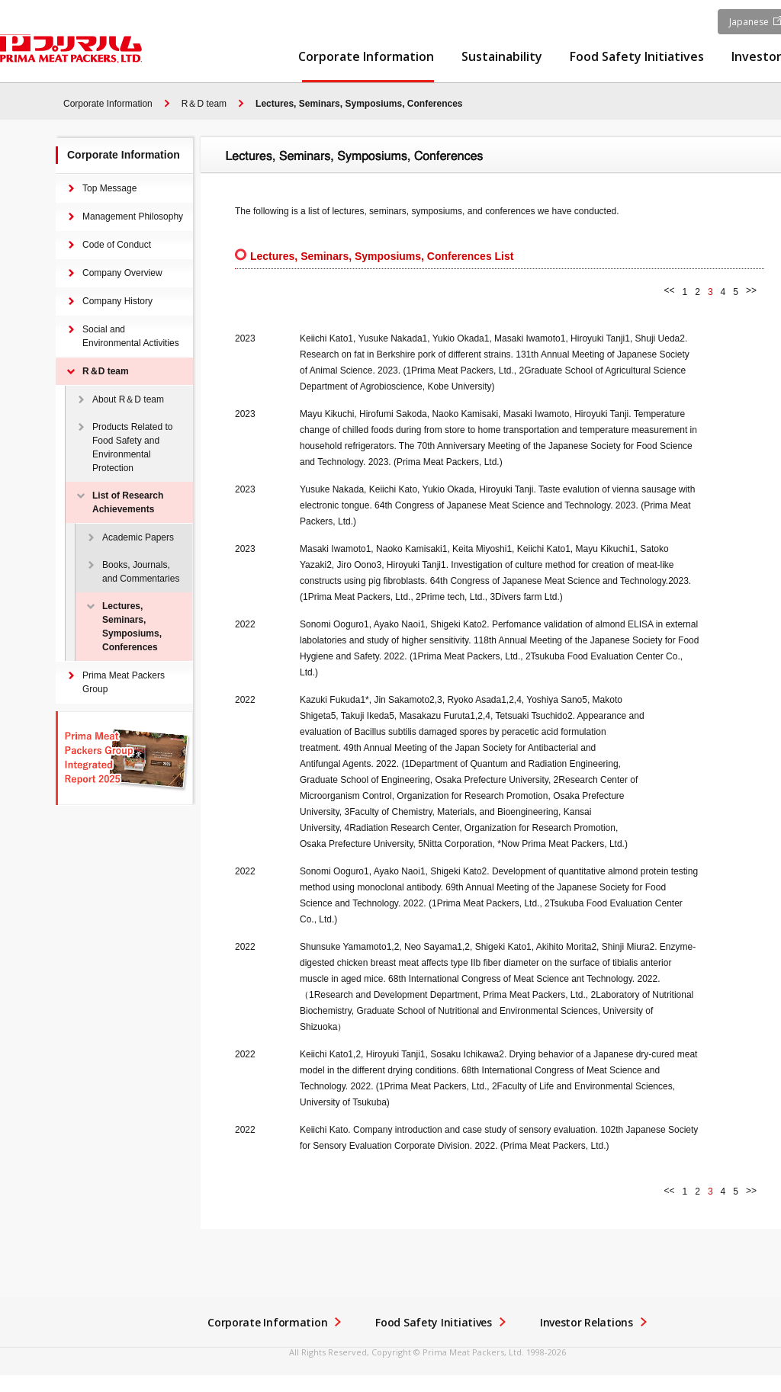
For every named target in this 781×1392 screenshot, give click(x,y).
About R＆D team (128, 399)
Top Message (109, 188)
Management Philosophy (132, 216)
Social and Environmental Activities (130, 336)
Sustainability (501, 57)
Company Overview (122, 273)
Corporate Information (366, 57)
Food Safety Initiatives (637, 57)
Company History (117, 301)
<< (669, 290)
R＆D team (204, 103)
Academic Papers (138, 537)
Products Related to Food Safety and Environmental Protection (132, 447)
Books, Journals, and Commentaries (140, 572)
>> (751, 290)
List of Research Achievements (127, 502)
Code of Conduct (116, 244)
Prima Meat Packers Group (123, 682)
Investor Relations (586, 1322)
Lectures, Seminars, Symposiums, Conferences (359, 103)
